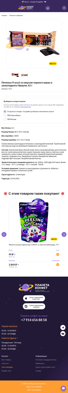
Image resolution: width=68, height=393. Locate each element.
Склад (38, 371)
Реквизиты (40, 363)
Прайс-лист (6, 371)
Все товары (6, 360)
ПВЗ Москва (10, 119)
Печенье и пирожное (16, 15)
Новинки (5, 363)
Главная (4, 15)
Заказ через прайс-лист (45, 367)
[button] (64, 234)
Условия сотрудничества (46, 360)
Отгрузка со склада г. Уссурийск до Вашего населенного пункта (29, 111)
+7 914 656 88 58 (34, 320)
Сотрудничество (25, 107)
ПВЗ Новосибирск (12, 115)
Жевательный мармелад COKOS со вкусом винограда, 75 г (34, 244)
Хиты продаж (7, 367)
